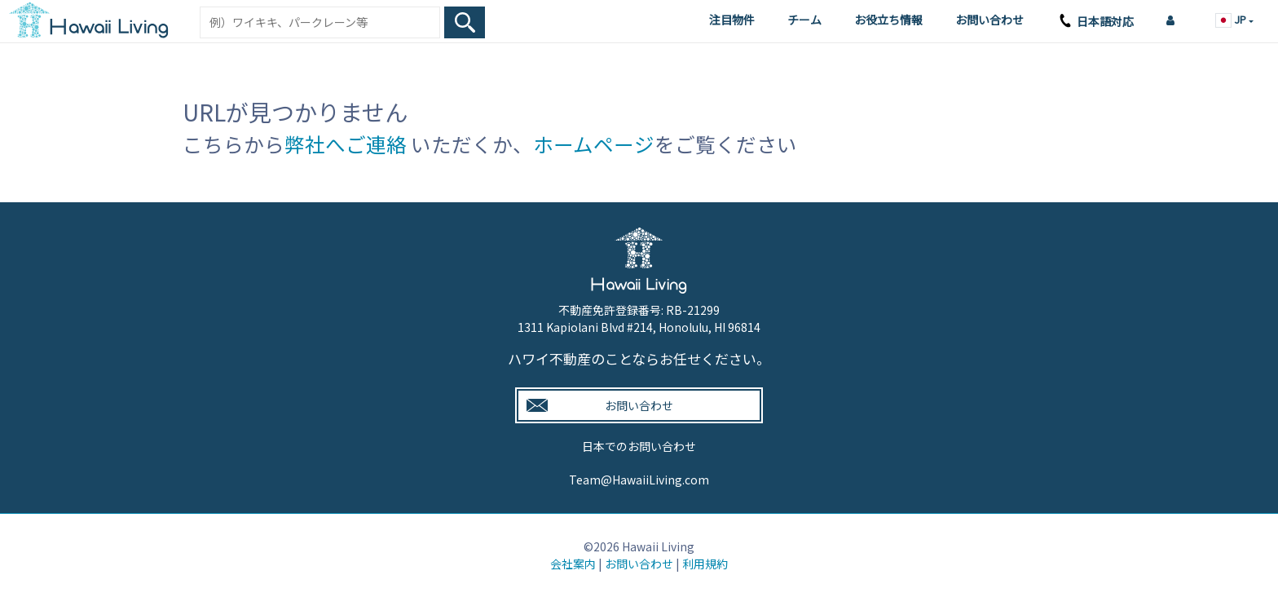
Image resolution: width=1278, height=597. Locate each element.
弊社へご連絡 (345, 144)
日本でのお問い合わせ (639, 446)
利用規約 (705, 563)
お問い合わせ (989, 19)
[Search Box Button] (464, 22)
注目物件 (732, 19)
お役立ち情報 (888, 19)
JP (1232, 19)
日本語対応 (1095, 22)
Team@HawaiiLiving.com (639, 479)
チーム (804, 19)
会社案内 (573, 563)
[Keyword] (319, 22)
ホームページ (593, 144)
